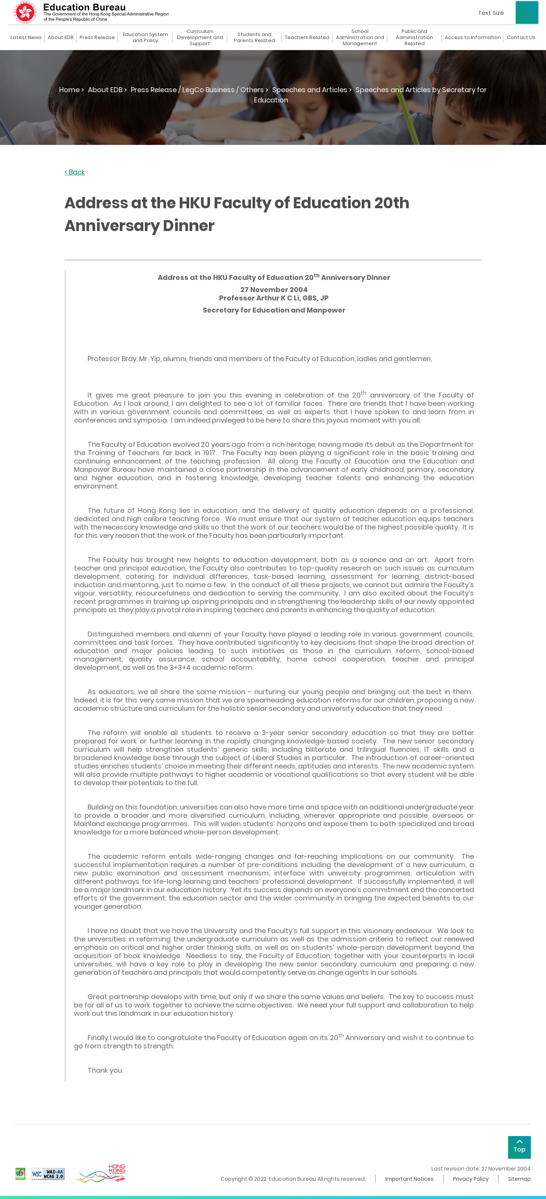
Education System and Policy (145, 37)
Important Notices (409, 1179)
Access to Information (473, 38)
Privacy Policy (471, 1179)
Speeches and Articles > (312, 89)
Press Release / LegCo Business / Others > (199, 89)
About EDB (61, 38)
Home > (71, 89)
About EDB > (107, 89)
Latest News (26, 38)
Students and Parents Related (254, 37)
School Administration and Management (360, 37)
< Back (74, 172)
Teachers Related (307, 38)
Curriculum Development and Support (200, 37)
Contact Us (521, 38)
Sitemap (519, 1179)
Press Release (97, 38)
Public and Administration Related (414, 37)
